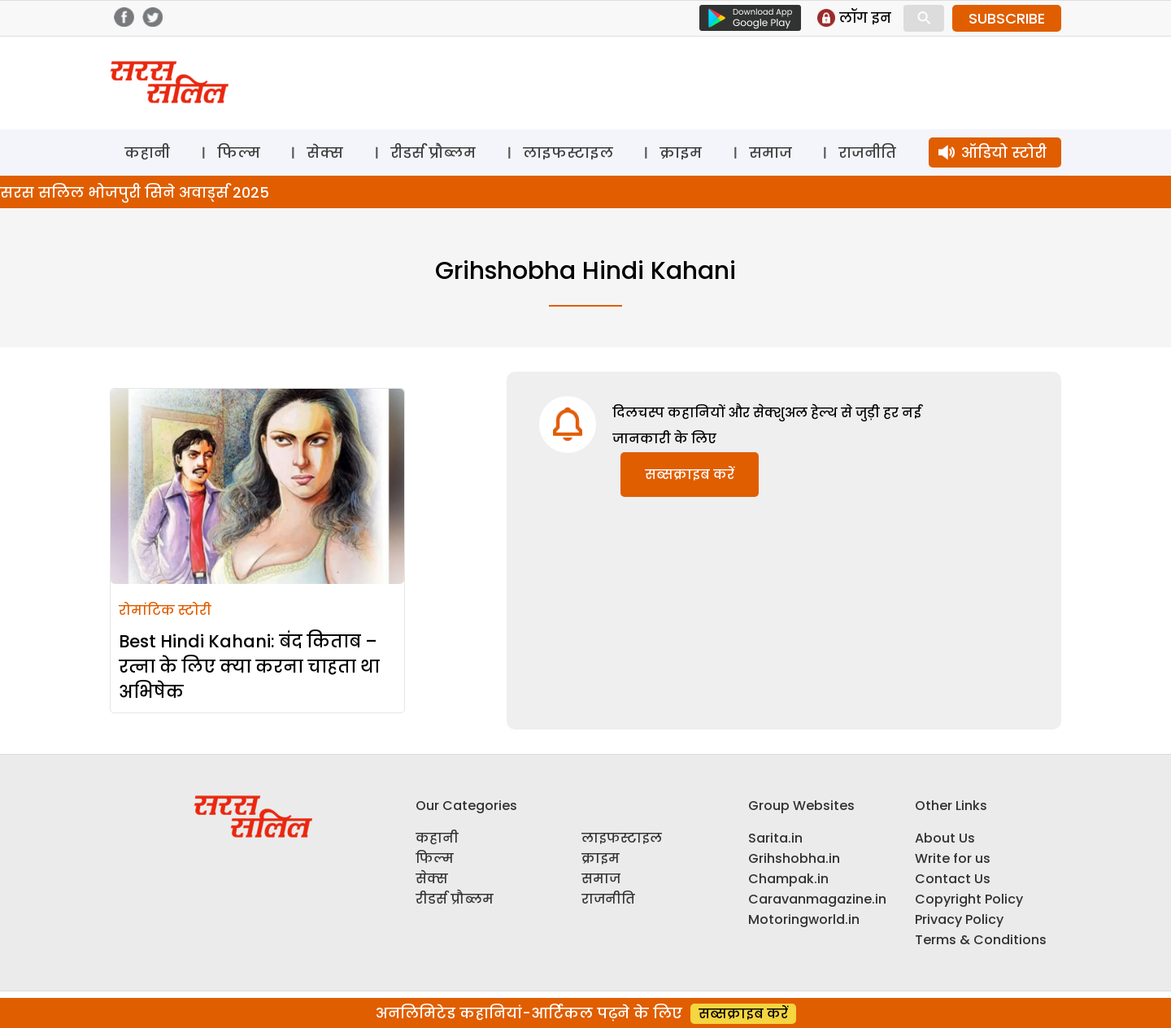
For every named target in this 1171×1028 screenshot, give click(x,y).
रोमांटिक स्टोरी (165, 610)
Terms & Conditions (981, 939)
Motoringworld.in (804, 919)
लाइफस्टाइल (568, 152)
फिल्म (238, 152)
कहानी (147, 152)
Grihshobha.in (794, 858)
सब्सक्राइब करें (689, 474)
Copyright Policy (969, 899)
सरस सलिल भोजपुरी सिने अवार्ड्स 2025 (134, 192)
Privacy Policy (959, 919)
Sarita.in (775, 838)
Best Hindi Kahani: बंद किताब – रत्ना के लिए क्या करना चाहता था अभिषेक (249, 666)
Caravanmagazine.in (817, 899)
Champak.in (788, 878)
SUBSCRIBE (1007, 18)
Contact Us (952, 878)
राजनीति (867, 152)
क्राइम (681, 152)
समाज (770, 152)
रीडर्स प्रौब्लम (433, 152)
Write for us (952, 858)
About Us (945, 838)
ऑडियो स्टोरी (1004, 152)
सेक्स (325, 152)
